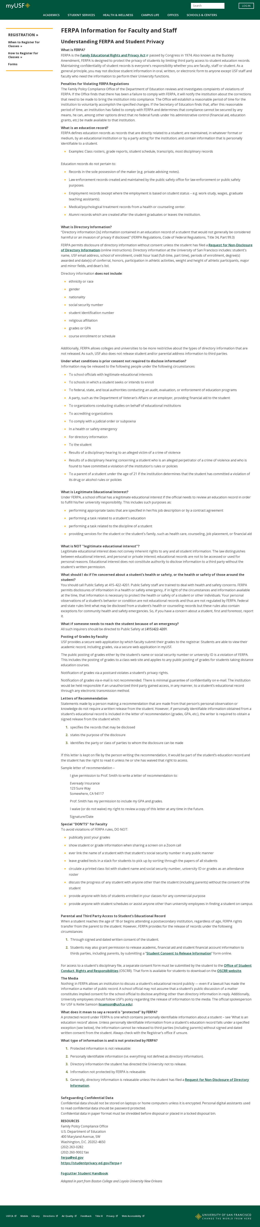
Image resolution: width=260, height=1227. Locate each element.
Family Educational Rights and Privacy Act (114, 55)
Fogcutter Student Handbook (84, 1173)
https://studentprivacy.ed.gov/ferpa (91, 1163)
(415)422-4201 (156, 629)
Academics (51, 15)
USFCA (11, 1215)
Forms (12, 64)
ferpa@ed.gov (72, 1157)
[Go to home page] (218, 1217)
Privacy (112, 1215)
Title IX (99, 1215)
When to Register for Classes (24, 44)
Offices (173, 15)
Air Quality (70, 1215)
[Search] (207, 6)
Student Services (81, 15)
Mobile (24, 1215)
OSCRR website (229, 971)
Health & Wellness (118, 15)
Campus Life (150, 15)
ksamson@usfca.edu (115, 1004)
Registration (21, 35)
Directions (51, 1215)
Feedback (86, 1215)
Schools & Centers (202, 15)
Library (36, 1215)
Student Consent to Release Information (178, 953)
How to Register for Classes (23, 55)
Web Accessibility (133, 1215)
